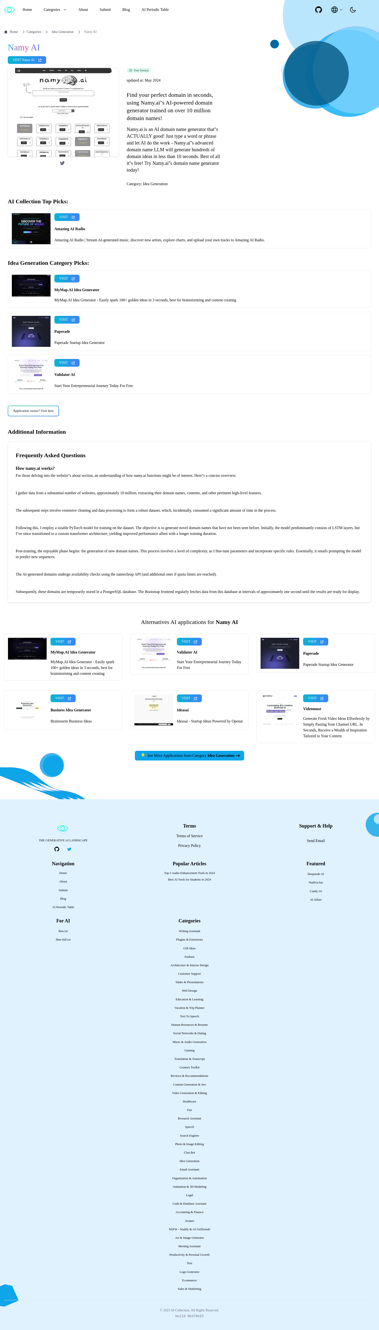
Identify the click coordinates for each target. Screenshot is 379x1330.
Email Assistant (189, 1169)
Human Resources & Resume (189, 1024)
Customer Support (189, 973)
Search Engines (189, 1135)
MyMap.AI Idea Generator (76, 290)
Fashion (190, 956)
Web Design (189, 990)
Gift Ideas (189, 948)
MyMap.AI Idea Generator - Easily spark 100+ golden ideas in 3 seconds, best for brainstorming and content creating (145, 300)
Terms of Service (189, 836)
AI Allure (316, 899)
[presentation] (353, 9)
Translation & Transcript (189, 1059)
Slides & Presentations (189, 982)
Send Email (316, 841)
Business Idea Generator (71, 710)
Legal (189, 1195)
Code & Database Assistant (189, 1203)
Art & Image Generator (189, 1237)
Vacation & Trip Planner (190, 1008)
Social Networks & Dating (189, 1033)
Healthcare (189, 1101)
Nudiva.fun (316, 882)
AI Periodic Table (155, 10)
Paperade (62, 331)
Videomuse (312, 709)
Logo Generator (189, 1272)
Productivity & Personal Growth (189, 1254)
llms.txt (63, 931)
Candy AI (316, 891)
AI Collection (180, 1310)
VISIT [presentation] (67, 217)
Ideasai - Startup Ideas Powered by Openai (210, 721)
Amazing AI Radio (69, 229)
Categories (31, 32)
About (83, 10)
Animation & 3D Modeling (189, 1186)
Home (27, 10)
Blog (126, 10)
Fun (189, 1110)
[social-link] (318, 9)
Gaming (189, 1050)
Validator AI (64, 374)
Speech (189, 1127)
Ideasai (183, 710)
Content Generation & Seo (189, 1084)
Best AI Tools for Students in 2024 (189, 879)
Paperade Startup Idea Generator (79, 343)
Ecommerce (189, 1280)
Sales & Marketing (189, 1289)
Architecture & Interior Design (189, 965)
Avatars (189, 1221)
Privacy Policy (189, 846)
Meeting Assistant (189, 1246)
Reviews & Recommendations (189, 1076)
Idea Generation (62, 32)
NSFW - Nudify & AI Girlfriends (189, 1229)
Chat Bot (189, 1152)
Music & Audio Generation (189, 1042)
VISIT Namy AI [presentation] (27, 60)
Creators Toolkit (189, 1067)
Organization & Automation (189, 1178)
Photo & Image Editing (189, 1144)
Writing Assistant (189, 931)
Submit (105, 10)
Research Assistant (189, 1118)
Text (189, 1263)
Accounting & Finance (189, 1212)
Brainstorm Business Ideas (71, 721)
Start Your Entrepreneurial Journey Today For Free (93, 386)
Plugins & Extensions (189, 939)
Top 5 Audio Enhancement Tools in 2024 (189, 873)
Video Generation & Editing (189, 1093)
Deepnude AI (316, 874)
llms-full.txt (63, 939)
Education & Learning (189, 999)
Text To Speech (189, 1016)
